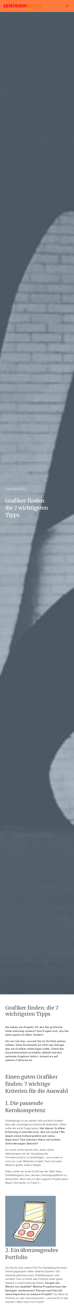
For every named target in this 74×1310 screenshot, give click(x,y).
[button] (15, 489)
